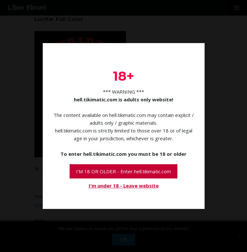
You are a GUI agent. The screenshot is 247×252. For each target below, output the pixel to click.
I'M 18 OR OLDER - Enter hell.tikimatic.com (123, 171)
